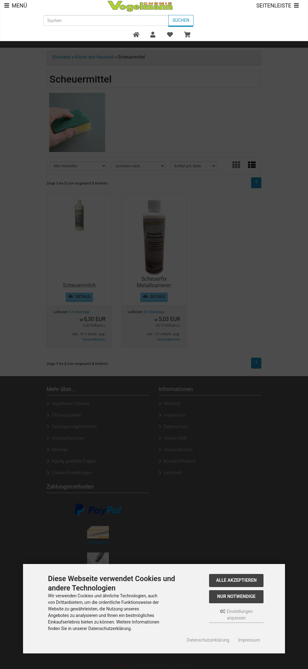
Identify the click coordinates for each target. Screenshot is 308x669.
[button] (152, 35)
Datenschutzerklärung (208, 640)
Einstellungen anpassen (236, 614)
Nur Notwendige (236, 596)
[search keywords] (106, 20)
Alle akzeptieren (236, 580)
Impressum (249, 640)
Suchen (180, 20)
